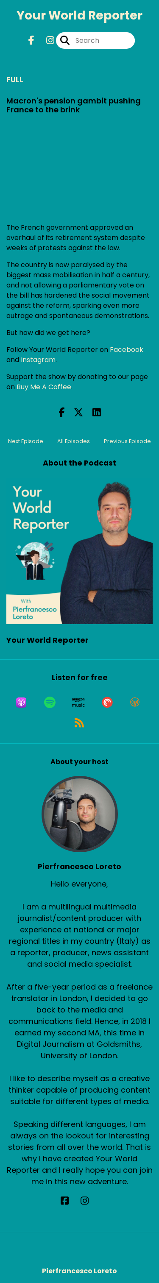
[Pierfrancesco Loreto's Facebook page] (70, 1201)
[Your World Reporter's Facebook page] (31, 40)
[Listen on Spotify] (50, 702)
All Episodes (73, 441)
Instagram (38, 360)
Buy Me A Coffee (44, 387)
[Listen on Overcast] (135, 702)
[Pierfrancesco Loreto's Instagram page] (90, 1201)
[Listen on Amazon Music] (78, 702)
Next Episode (25, 441)
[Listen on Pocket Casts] (107, 702)
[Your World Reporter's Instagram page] (45, 40)
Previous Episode (127, 441)
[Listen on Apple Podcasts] (21, 702)
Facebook (126, 349)
